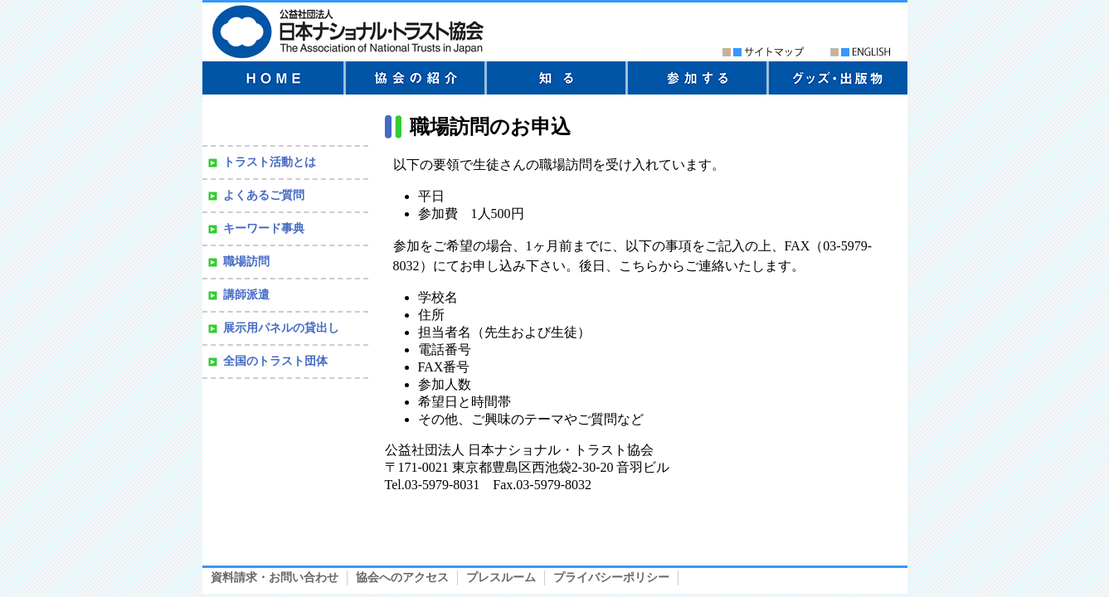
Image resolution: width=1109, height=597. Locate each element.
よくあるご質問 (263, 195)
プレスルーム (501, 577)
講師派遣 (246, 295)
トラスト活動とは (269, 162)
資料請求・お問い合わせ (274, 577)
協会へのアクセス (402, 577)
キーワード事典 (263, 228)
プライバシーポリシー (611, 577)
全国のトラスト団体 (275, 361)
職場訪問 (246, 261)
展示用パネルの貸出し (281, 328)
